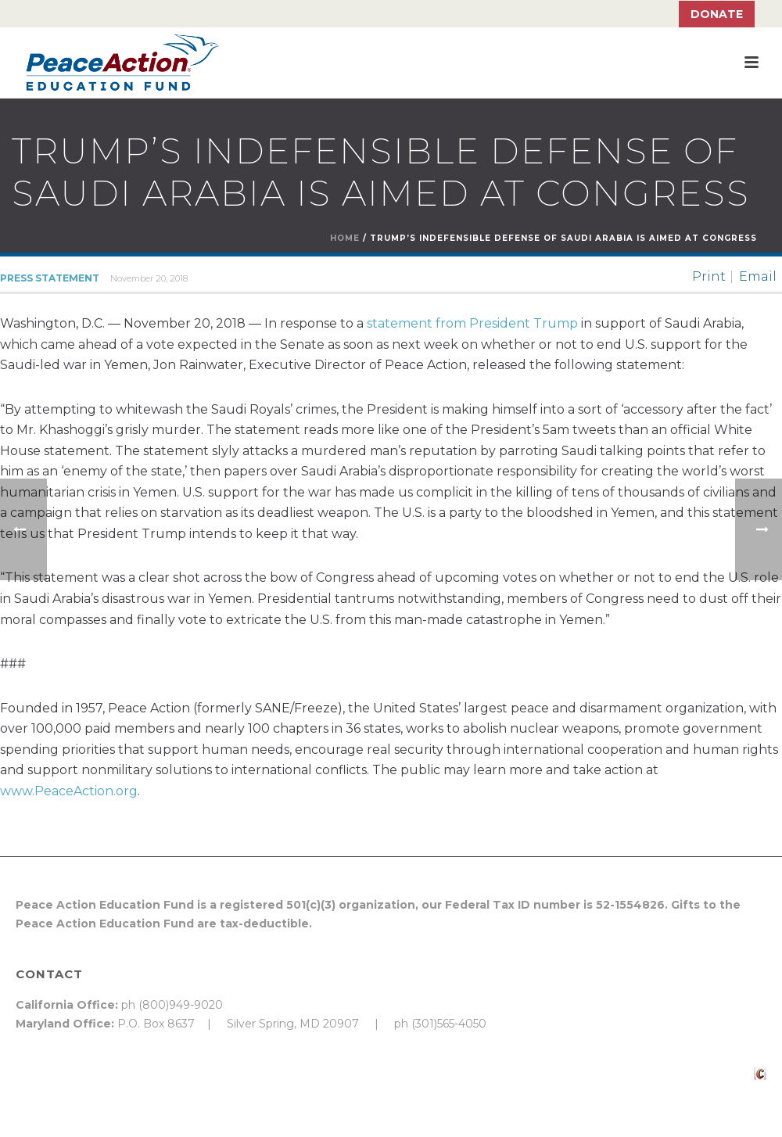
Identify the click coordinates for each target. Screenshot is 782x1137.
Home (345, 238)
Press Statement (49, 278)
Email (758, 277)
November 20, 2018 (149, 278)
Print (709, 277)
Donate (717, 14)
